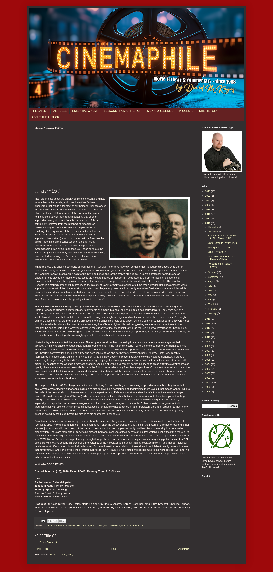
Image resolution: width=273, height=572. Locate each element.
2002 (208, 373)
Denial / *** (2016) (216, 252)
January (212, 313)
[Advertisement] (112, 158)
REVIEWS (138, 525)
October (212, 272)
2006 (208, 355)
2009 (208, 341)
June (211, 290)
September (214, 277)
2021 (208, 200)
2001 (208, 378)
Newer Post (42, 549)
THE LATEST (39, 110)
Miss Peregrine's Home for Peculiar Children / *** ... (221, 258)
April (210, 299)
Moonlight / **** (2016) (218, 247)
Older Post (183, 549)
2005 (208, 359)
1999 (208, 387)
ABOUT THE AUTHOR (45, 117)
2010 (208, 337)
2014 (208, 323)
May (210, 295)
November (213, 231)
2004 (208, 364)
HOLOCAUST (96, 525)
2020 (208, 205)
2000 (208, 382)
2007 (208, 350)
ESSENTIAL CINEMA (85, 110)
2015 (208, 319)
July (210, 286)
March (211, 304)
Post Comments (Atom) (61, 554)
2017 (208, 218)
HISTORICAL (83, 525)
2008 (208, 346)
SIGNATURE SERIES (160, 110)
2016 (49, 525)
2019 (208, 209)
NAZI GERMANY (112, 525)
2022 (208, 195)
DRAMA (72, 525)
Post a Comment (48, 542)
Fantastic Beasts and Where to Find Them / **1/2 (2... (222, 237)
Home (113, 549)
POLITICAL (126, 525)
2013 (208, 328)
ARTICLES (60, 110)
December (213, 227)
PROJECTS (186, 110)
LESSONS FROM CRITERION (122, 110)
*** (44, 525)
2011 (208, 332)
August (212, 281)
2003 (208, 369)
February (213, 308)
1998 (208, 391)
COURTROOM (60, 525)
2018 (208, 214)
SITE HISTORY (208, 110)
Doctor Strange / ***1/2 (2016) (222, 243)
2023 (208, 191)
